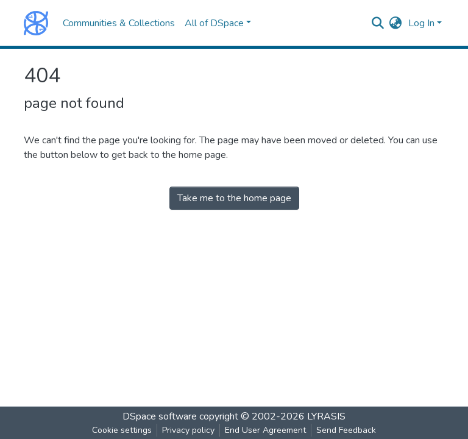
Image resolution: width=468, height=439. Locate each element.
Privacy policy (188, 430)
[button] (396, 23)
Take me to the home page (234, 198)
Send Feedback (346, 430)
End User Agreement (265, 430)
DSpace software (159, 416)
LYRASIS (326, 416)
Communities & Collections (119, 23)
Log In (421, 23)
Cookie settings (122, 430)
